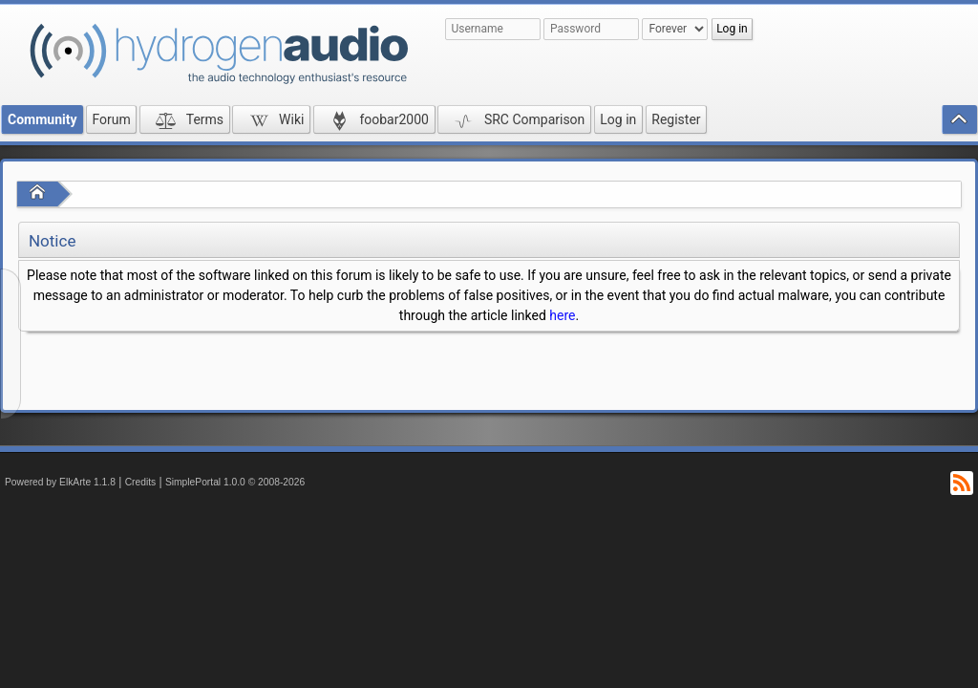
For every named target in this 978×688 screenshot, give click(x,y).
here (562, 315)
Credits (141, 482)
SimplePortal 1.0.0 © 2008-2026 (235, 482)
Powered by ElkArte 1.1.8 (60, 482)
